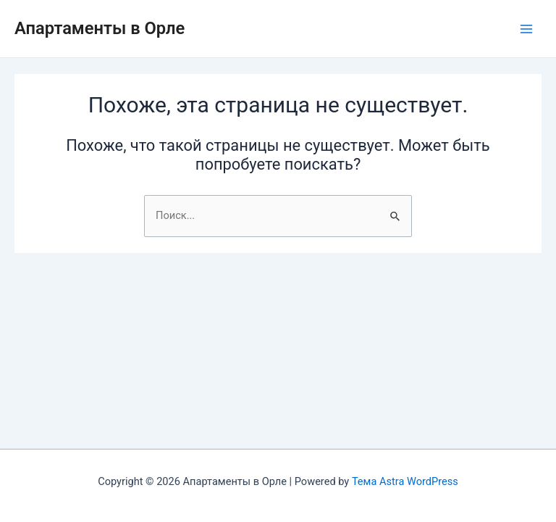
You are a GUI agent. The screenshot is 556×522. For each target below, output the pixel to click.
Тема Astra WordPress (405, 481)
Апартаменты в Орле (99, 28)
